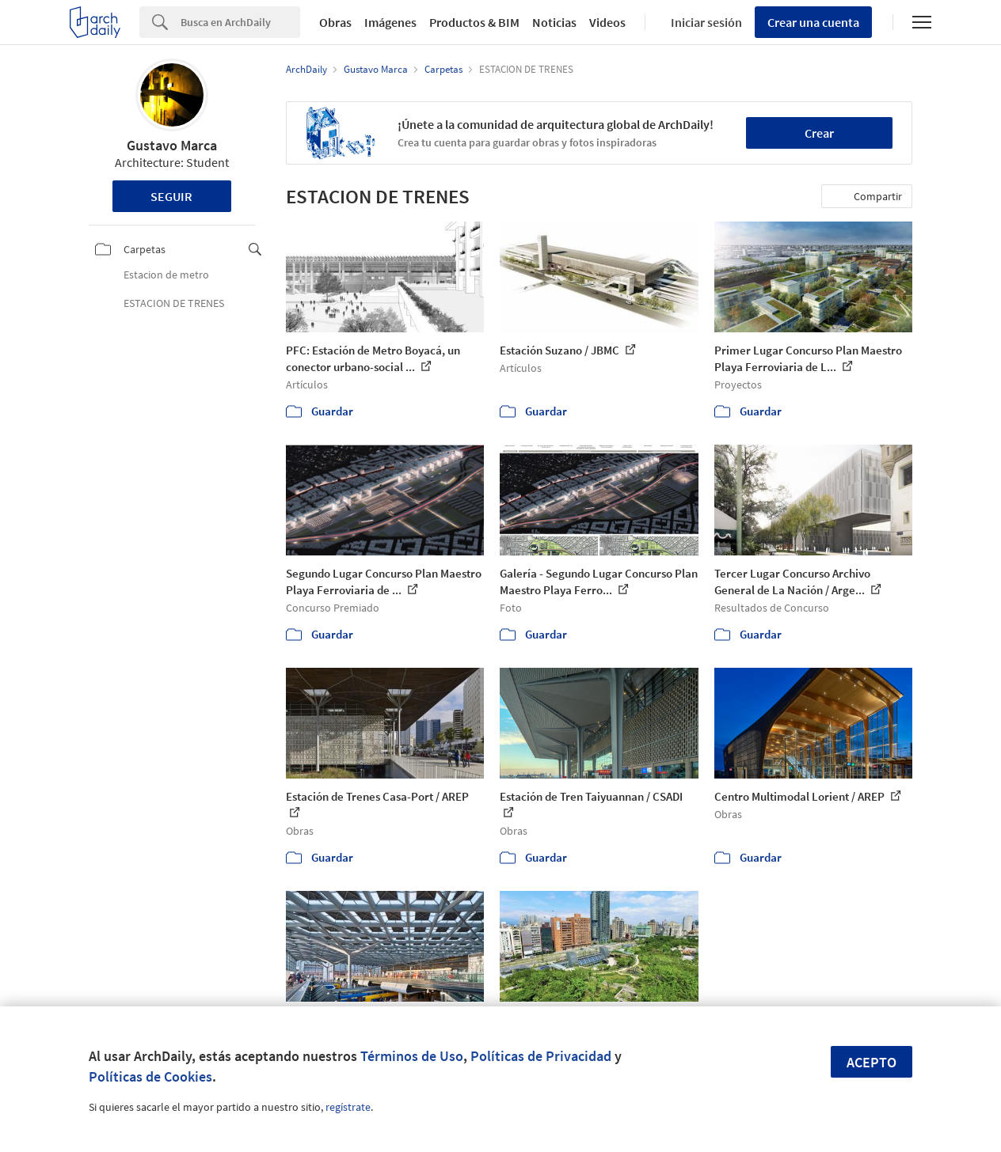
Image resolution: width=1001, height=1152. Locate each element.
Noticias (554, 22)
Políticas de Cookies (150, 1076)
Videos (607, 22)
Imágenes (390, 22)
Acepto (871, 1062)
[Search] (240, 22)
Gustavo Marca (172, 145)
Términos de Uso (411, 1056)
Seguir (171, 196)
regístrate (348, 1107)
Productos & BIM (474, 22)
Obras (335, 22)
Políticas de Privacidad (540, 1056)
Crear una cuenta (813, 22)
